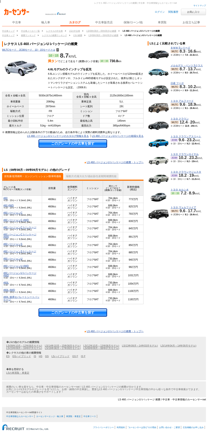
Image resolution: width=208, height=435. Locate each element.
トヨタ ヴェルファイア (183, 207)
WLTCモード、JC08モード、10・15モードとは (30, 49)
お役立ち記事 (191, 22)
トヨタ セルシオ (180, 189)
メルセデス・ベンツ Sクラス (187, 65)
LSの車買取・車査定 (17, 373)
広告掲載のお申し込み (193, 427)
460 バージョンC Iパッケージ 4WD (19, 235)
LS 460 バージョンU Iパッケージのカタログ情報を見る (58, 136)
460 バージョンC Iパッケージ (19, 227)
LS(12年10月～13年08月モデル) (101, 345)
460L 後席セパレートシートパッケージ (21, 298)
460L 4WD (9, 290)
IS (35, 356)
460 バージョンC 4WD (16, 220)
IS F (83, 356)
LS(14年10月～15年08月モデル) (62, 345)
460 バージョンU (12, 258)
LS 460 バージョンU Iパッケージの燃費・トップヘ (115, 162)
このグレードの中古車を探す (72, 143)
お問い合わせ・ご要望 (169, 427)
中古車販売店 (104, 22)
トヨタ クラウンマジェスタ (186, 171)
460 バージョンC (12, 212)
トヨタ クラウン (180, 118)
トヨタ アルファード (182, 101)
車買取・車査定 (73, 416)
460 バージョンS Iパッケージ (19, 251)
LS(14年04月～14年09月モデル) (178, 345)
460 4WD (8, 205)
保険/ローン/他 (133, 22)
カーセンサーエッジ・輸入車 (49, 416)
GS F (75, 356)
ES (8, 356)
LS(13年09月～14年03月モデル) (140, 345)
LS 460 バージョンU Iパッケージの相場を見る (118, 136)
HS (40, 356)
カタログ (75, 22)
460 (5, 198)
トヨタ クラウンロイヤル (185, 154)
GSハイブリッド (21, 356)
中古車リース (89, 416)
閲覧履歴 (173, 11)
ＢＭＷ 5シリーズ (180, 47)
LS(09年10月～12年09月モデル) (24, 345)
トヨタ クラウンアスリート (186, 136)
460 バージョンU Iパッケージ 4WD (19, 274)
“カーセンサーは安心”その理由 (142, 427)
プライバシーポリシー (103, 427)
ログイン (160, 11)
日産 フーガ (177, 83)
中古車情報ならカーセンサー (19, 416)
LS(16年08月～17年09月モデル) (62, 348)
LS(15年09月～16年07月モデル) (24, 348)
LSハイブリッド (60, 356)
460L (6, 282)
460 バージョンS (12, 244)
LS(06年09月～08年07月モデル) (101, 348)
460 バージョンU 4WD (16, 266)
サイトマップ (199, 5)
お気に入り (193, 11)
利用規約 (121, 427)
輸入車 (45, 22)
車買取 (162, 22)
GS (47, 356)
